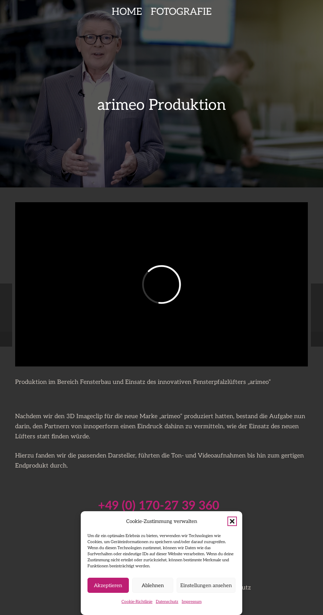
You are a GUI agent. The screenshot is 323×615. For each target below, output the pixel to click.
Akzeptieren (108, 585)
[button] (232, 521)
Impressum (192, 601)
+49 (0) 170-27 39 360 (158, 505)
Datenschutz (167, 601)
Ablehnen (153, 585)
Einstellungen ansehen (206, 585)
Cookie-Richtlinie (136, 601)
